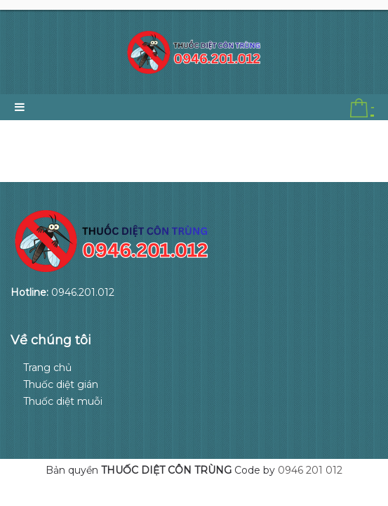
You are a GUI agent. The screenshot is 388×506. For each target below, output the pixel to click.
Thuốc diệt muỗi (62, 401)
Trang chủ (47, 367)
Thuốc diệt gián (60, 384)
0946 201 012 (310, 470)
